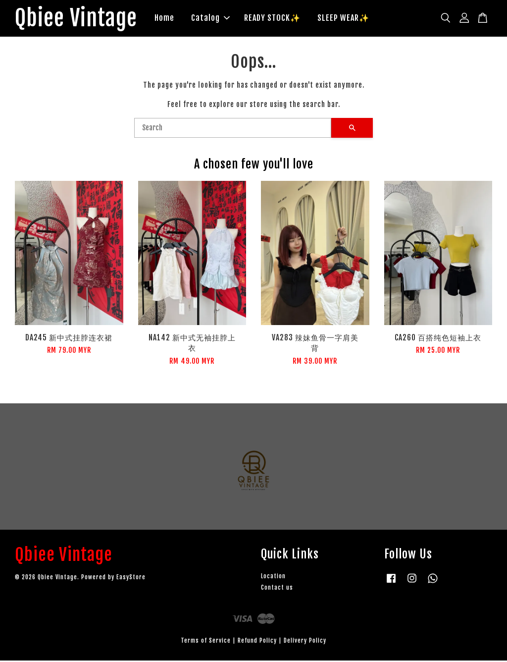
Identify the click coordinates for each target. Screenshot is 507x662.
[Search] (232, 129)
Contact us (277, 589)
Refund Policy (257, 642)
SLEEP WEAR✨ (352, 19)
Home (173, 19)
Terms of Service (206, 642)
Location (273, 577)
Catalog (219, 19)
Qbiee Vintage (80, 19)
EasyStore (131, 579)
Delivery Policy (305, 642)
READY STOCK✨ (281, 19)
